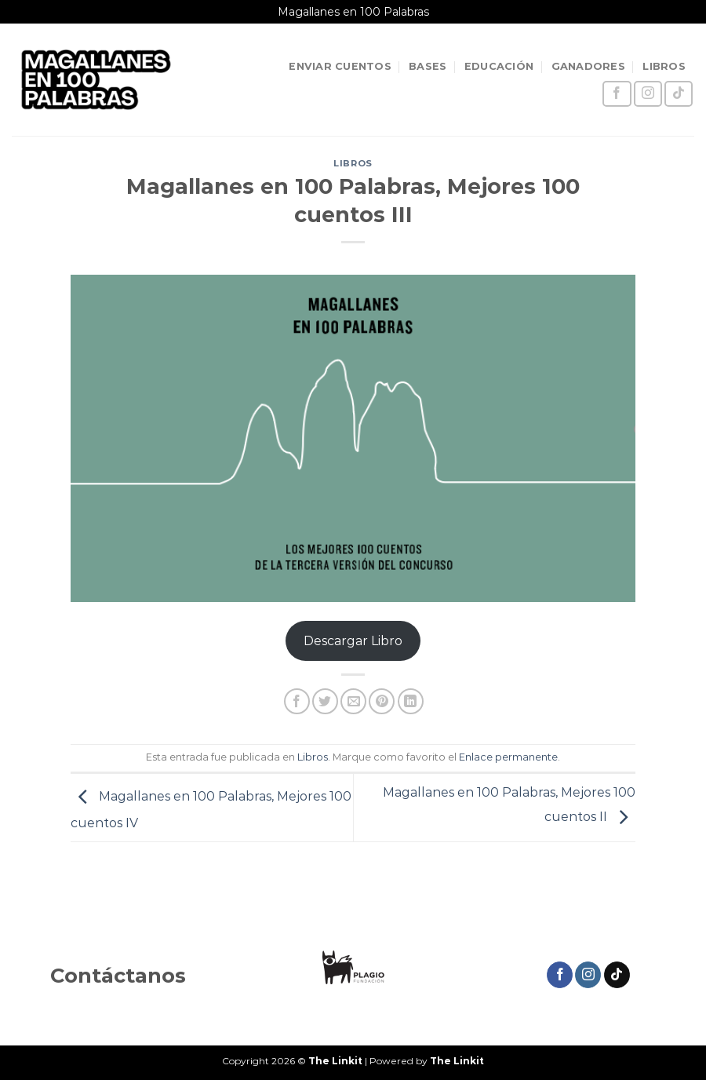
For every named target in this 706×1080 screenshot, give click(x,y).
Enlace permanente (508, 757)
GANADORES (588, 66)
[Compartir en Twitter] (325, 701)
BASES (427, 66)
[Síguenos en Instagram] (648, 94)
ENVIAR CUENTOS (340, 66)
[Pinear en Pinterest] (382, 701)
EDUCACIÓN (498, 66)
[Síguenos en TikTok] (678, 94)
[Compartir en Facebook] (297, 701)
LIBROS (664, 66)
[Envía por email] (353, 701)
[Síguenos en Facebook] (616, 94)
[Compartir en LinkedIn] (411, 701)
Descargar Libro (353, 640)
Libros (352, 163)
